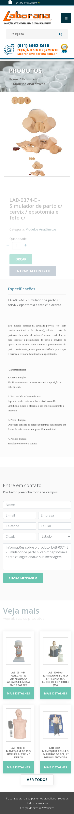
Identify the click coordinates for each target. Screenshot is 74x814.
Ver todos (37, 779)
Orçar (20, 262)
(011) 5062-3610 (33, 46)
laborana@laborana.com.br (37, 53)
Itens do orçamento (27, 2)
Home (13, 79)
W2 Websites (46, 808)
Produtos (29, 79)
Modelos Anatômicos (29, 84)
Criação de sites (29, 808)
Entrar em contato (32, 274)
